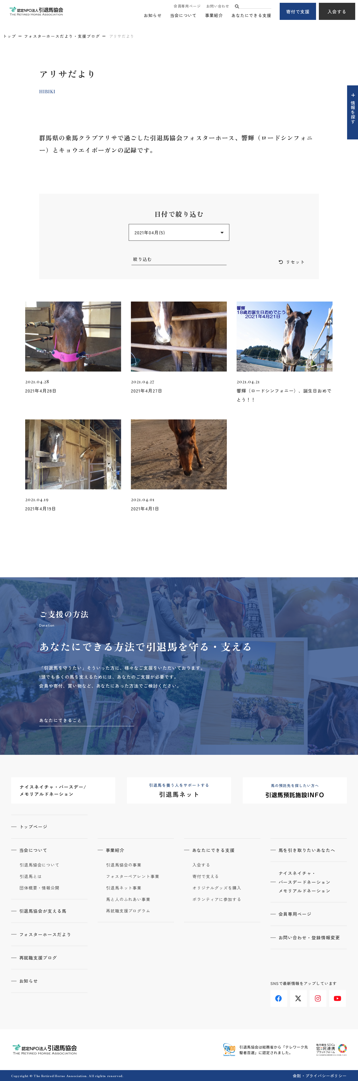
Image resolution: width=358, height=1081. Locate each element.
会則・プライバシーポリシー (320, 1075)
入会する (337, 11)
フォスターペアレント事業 (132, 876)
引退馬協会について (40, 865)
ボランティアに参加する (216, 899)
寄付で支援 (298, 11)
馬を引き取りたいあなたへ (307, 850)
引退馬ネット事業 (124, 888)
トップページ (34, 826)
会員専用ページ (187, 6)
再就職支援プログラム (128, 911)
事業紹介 (214, 15)
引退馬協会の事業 (124, 865)
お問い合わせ (217, 6)
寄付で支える (205, 876)
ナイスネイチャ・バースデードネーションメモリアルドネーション (305, 882)
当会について (183, 15)
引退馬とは (31, 876)
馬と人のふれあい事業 (128, 899)
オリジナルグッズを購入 (216, 888)
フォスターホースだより (46, 934)
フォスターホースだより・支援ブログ (62, 36)
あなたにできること (60, 720)
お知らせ (153, 15)
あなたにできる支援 (251, 15)
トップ (9, 36)
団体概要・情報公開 (40, 888)
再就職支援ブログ (39, 957)
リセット (295, 262)
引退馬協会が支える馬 (43, 910)
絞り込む (142, 259)
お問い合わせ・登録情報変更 (309, 937)
